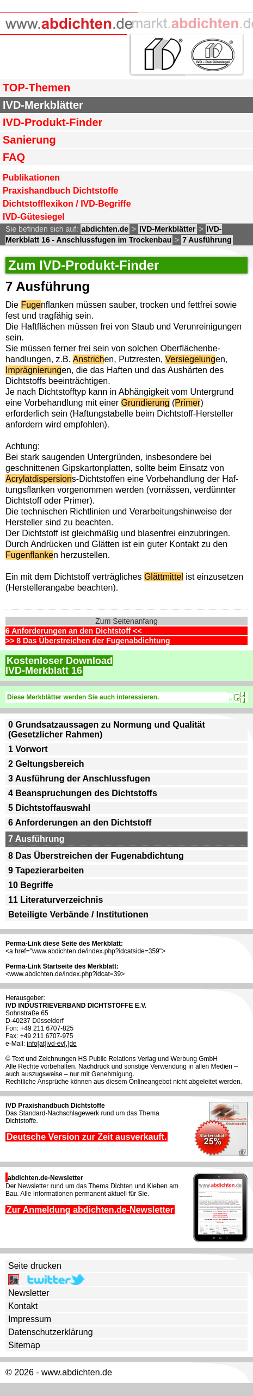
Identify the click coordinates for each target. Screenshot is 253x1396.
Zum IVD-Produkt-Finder (83, 265)
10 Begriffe (30, 885)
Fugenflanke (29, 555)
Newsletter (29, 1293)
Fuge (30, 304)
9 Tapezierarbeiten (46, 870)
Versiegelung (190, 359)
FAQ (14, 157)
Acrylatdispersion (38, 478)
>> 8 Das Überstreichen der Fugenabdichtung (87, 640)
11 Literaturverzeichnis (55, 899)
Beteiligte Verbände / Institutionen (78, 914)
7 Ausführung (206, 239)
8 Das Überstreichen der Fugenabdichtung (96, 855)
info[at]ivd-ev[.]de (51, 1043)
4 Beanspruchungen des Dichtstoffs (82, 793)
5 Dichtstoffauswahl (49, 807)
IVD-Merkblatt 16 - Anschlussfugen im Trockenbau (113, 234)
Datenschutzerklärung (50, 1332)
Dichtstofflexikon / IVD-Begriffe (67, 203)
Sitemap (24, 1345)
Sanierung (29, 140)
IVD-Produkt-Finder (52, 122)
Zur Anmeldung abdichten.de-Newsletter (90, 1209)
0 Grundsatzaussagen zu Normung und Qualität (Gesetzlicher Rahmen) (106, 729)
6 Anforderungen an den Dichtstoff (79, 822)
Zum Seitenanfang (126, 621)
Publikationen (31, 177)
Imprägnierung (33, 370)
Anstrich (88, 359)
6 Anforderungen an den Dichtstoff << (73, 630)
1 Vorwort (28, 749)
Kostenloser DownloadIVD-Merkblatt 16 (59, 665)
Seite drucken (34, 1265)
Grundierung (145, 402)
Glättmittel (163, 576)
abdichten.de (105, 229)
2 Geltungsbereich (46, 763)
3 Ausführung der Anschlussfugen (79, 778)
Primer (187, 402)
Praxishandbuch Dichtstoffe (60, 190)
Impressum (29, 1319)
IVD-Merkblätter (43, 105)
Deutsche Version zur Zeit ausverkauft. (86, 1136)
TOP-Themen (36, 88)
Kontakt (23, 1306)
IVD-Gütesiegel (34, 216)
